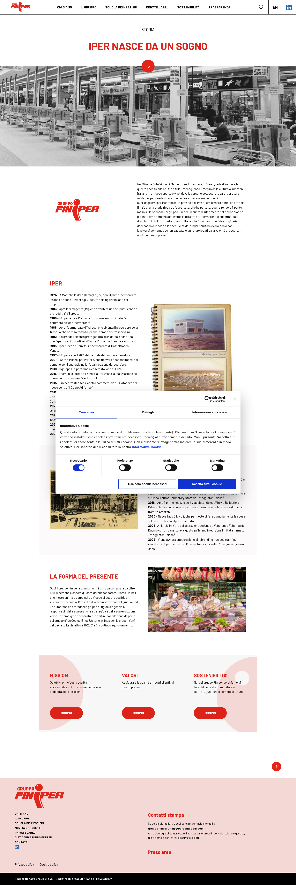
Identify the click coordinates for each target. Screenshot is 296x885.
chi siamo (64, 7)
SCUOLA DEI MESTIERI (121, 7)
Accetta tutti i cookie (207, 484)
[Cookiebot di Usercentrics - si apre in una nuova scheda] (207, 399)
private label (157, 7)
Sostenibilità (188, 7)
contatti (21, 842)
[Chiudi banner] (234, 398)
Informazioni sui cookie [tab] (209, 412)
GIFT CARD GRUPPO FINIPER (33, 837)
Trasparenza (219, 7)
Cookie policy (48, 864)
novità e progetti (28, 828)
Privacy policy (24, 864)
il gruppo (88, 7)
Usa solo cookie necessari (147, 484)
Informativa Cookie (147, 447)
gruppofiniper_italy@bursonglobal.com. (176, 828)
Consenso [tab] (86, 412)
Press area (159, 852)
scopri (66, 713)
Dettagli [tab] (148, 412)
